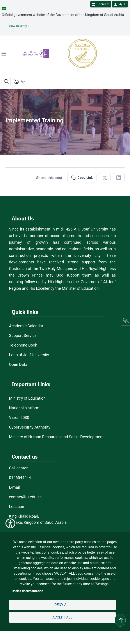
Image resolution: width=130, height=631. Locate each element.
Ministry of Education (27, 398)
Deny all (62, 605)
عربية (23, 81)
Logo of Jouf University (29, 354)
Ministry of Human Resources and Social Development (56, 436)
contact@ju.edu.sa (25, 497)
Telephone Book (23, 345)
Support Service (23, 335)
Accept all (62, 617)
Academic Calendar (26, 326)
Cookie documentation (27, 591)
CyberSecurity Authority (29, 427)
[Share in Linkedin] (119, 177)
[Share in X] (104, 177)
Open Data (18, 364)
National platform (24, 408)
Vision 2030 (19, 417)
